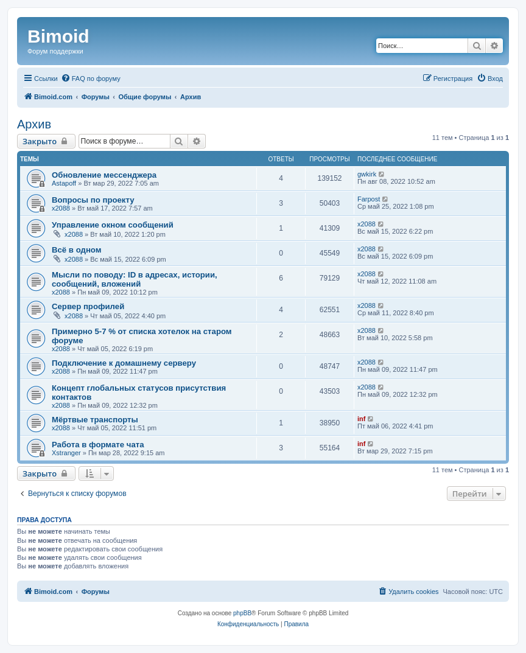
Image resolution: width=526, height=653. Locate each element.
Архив (34, 124)
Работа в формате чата (98, 444)
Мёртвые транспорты (95, 419)
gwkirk (366, 174)
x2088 (61, 208)
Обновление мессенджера (104, 175)
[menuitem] (91, 78)
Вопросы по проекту (93, 199)
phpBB (242, 613)
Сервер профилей (88, 306)
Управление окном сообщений (113, 224)
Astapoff (64, 183)
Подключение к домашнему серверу (124, 363)
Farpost (368, 199)
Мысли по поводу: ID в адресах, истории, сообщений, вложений (134, 279)
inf (361, 418)
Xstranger (66, 452)
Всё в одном (76, 249)
